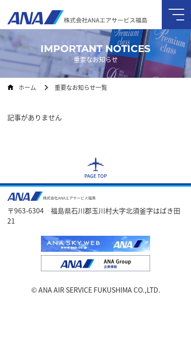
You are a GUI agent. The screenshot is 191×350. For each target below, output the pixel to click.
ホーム (27, 87)
